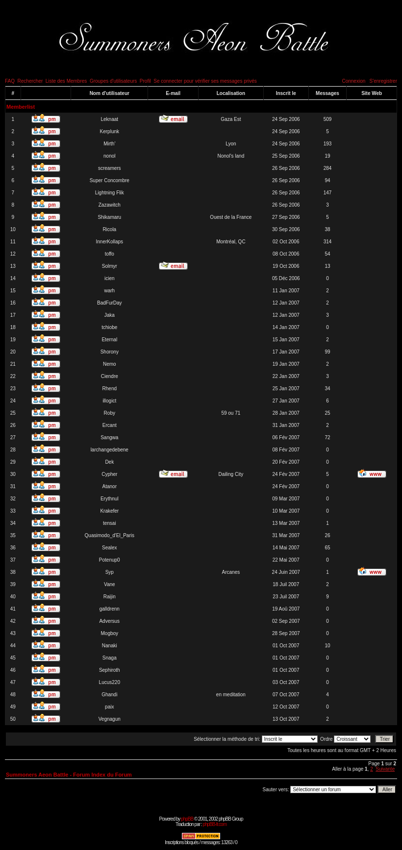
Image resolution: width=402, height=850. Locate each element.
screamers (109, 168)
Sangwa (109, 437)
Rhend (109, 388)
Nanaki (109, 645)
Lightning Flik (109, 192)
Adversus (109, 621)
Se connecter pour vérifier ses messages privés (205, 81)
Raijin (109, 596)
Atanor (109, 486)
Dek (109, 462)
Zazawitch (110, 205)
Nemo (109, 364)
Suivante (385, 769)
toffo (109, 254)
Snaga (109, 658)
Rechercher (30, 81)
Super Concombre (109, 180)
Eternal (109, 339)
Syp (109, 572)
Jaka (109, 315)
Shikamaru (109, 217)
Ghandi (109, 694)
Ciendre (109, 376)
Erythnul (109, 498)
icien (109, 278)
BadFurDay (109, 303)
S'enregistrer (383, 81)
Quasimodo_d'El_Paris (109, 535)
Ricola (109, 229)
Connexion (353, 81)
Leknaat (109, 119)
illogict (109, 400)
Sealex (109, 547)
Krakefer (109, 511)
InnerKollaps (109, 241)
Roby (109, 413)
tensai (109, 523)
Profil (145, 81)
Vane (109, 584)
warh (109, 290)
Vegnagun (110, 719)
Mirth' (109, 143)
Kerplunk (109, 131)
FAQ (10, 81)
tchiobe (109, 327)
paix (109, 706)
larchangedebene (109, 449)
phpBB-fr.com (214, 824)
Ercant (109, 425)
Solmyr (109, 266)
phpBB (187, 819)
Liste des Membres (66, 81)
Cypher (109, 474)
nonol (109, 156)
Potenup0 (109, 560)
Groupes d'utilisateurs (113, 81)
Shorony (109, 351)
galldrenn (110, 609)
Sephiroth (109, 670)
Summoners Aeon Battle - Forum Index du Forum (69, 775)
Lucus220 (109, 682)
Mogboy (109, 633)
